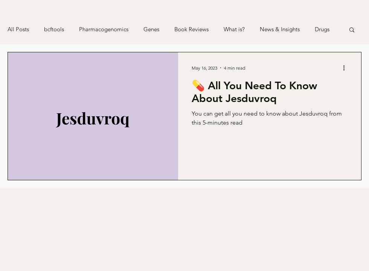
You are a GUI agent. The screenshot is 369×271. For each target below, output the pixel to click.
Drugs (322, 29)
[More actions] (346, 67)
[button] (351, 30)
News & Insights (280, 29)
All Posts (18, 29)
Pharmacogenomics (103, 29)
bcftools (54, 29)
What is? (234, 29)
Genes (151, 29)
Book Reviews (191, 29)
